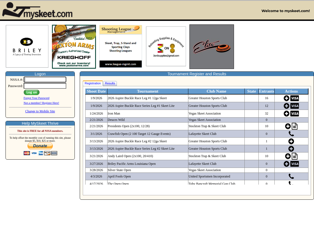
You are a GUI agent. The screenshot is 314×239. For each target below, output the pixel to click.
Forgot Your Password (36, 97)
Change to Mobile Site (40, 111)
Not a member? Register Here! (41, 102)
